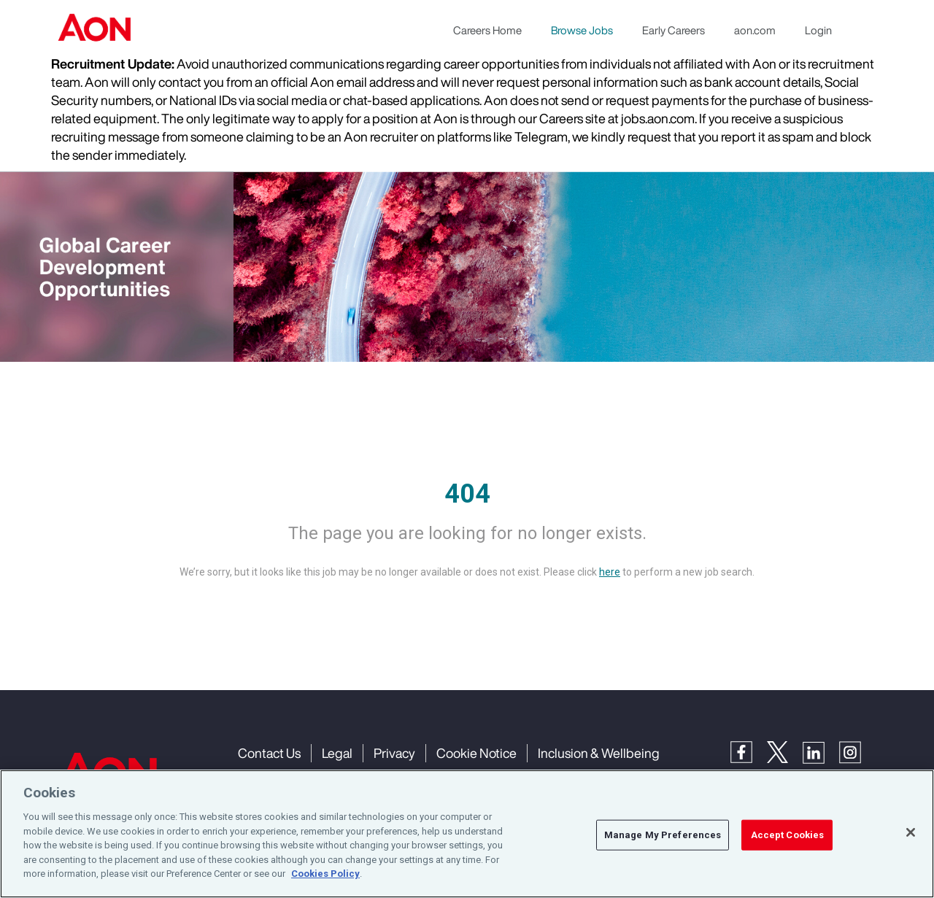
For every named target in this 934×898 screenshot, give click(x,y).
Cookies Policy (325, 873)
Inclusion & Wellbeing (599, 752)
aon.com (755, 30)
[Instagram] (857, 751)
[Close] (911, 832)
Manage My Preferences (663, 834)
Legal (337, 752)
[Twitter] (785, 751)
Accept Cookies (788, 834)
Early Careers (673, 30)
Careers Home (487, 30)
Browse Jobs (582, 30)
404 (467, 494)
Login (818, 30)
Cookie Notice (476, 752)
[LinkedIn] (821, 751)
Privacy (394, 752)
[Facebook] (748, 751)
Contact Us (269, 752)
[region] (467, 834)
